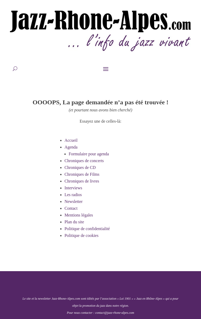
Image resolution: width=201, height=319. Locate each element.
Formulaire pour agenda (89, 154)
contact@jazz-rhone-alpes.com (114, 313)
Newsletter (73, 201)
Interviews (73, 188)
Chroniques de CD (80, 167)
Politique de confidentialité (87, 228)
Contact (70, 208)
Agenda (70, 147)
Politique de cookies (81, 235)
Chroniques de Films (81, 174)
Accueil (70, 140)
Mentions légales (78, 215)
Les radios (73, 194)
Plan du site (74, 222)
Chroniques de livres (81, 181)
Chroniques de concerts (84, 160)
